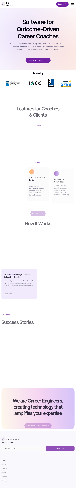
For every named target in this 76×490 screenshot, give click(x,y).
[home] (9, 4)
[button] (72, 4)
